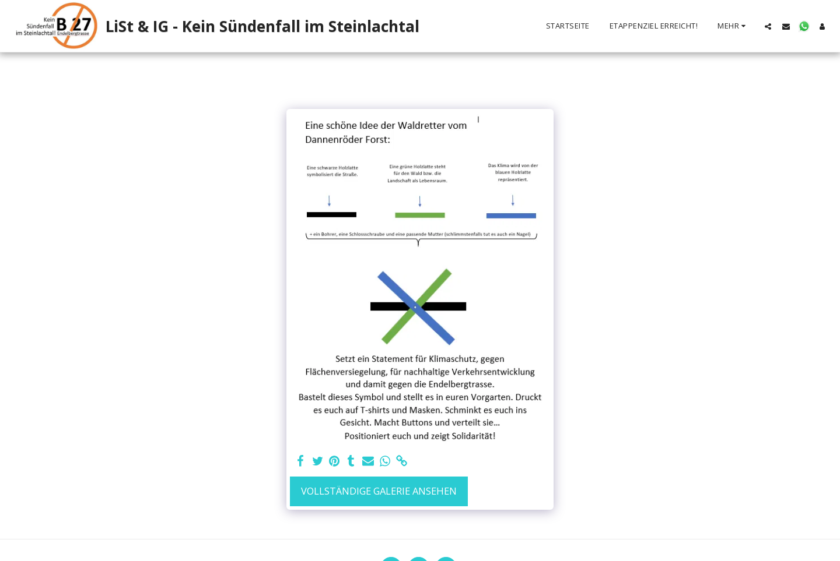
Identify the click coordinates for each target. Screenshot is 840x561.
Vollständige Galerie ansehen (379, 491)
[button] (768, 26)
